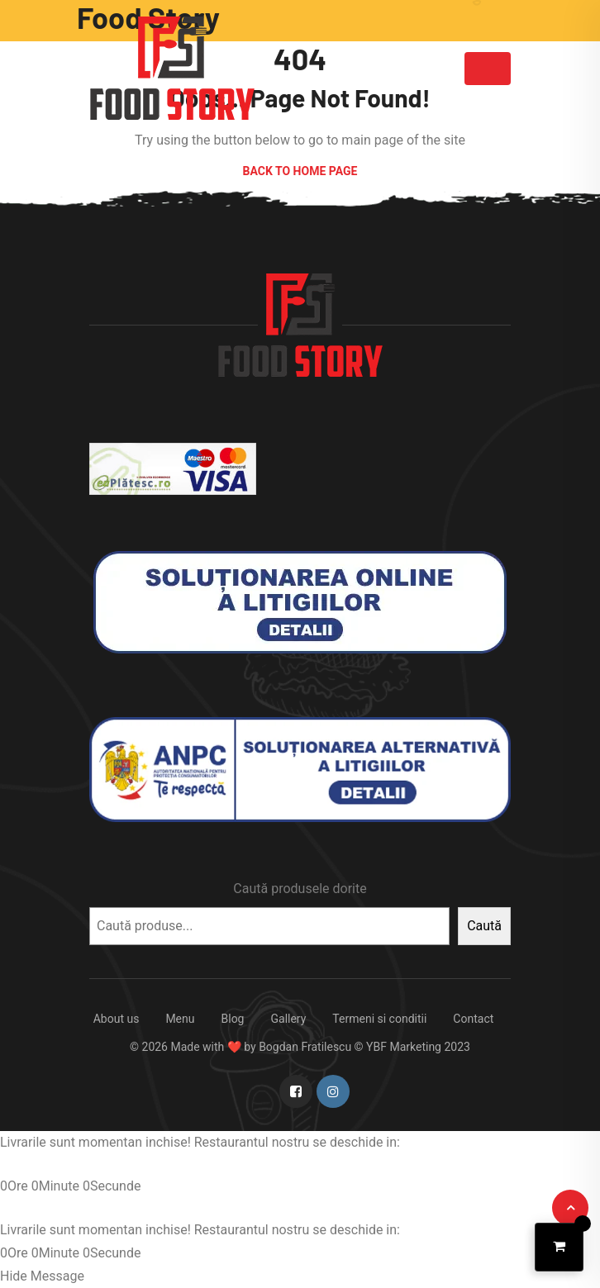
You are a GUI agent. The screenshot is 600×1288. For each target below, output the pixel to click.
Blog (233, 1018)
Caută (484, 926)
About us (116, 1018)
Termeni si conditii (379, 1018)
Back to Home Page (300, 171)
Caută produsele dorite (299, 888)
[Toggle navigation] (487, 68)
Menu (179, 1018)
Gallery (288, 1018)
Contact (473, 1018)
